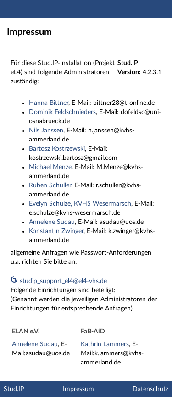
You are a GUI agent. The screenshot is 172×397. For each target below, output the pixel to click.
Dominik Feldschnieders (62, 112)
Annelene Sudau (52, 222)
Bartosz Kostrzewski (57, 149)
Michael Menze (50, 167)
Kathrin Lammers (105, 344)
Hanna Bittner (48, 103)
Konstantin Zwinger (56, 231)
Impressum (78, 389)
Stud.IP (14, 389)
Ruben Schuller (50, 185)
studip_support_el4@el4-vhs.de (59, 281)
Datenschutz (150, 389)
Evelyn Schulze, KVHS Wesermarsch (80, 204)
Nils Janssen (46, 130)
